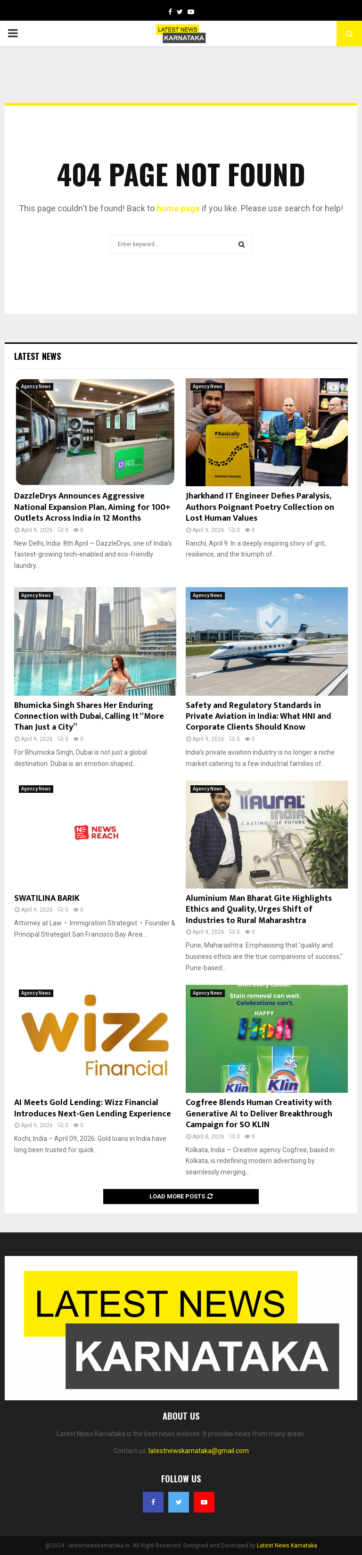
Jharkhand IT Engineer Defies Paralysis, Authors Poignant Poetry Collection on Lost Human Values (260, 507)
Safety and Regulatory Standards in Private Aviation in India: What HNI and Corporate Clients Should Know (258, 717)
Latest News (37, 356)
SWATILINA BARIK (47, 898)
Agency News (36, 386)
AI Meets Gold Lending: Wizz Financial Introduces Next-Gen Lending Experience (92, 1108)
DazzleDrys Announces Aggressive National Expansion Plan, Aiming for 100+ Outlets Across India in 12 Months (92, 507)
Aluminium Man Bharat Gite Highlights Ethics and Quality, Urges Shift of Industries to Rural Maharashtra (259, 909)
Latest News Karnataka (287, 1545)
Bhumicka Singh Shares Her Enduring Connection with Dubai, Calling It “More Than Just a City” (89, 717)
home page (178, 208)
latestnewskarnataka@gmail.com (198, 1451)
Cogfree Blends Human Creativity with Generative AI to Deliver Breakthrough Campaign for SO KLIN (259, 1114)
